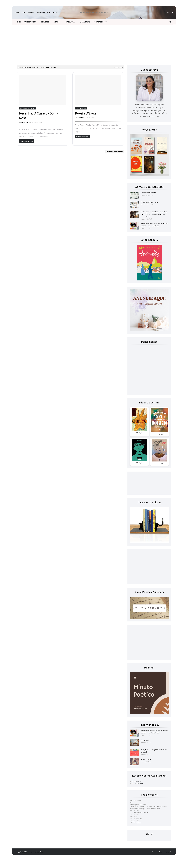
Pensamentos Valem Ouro (94, 12)
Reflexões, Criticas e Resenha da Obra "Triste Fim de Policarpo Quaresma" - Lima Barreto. (154, 214)
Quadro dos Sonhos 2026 (149, 202)
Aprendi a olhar (146, 759)
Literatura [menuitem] (70, 22)
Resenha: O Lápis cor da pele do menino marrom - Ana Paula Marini (154, 225)
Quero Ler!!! (145, 740)
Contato (31, 12)
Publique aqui (52, 12)
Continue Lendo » (27, 141)
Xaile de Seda (134, 811)
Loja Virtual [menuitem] (85, 22)
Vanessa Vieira (24, 122)
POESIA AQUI (134, 815)
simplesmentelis (136, 819)
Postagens (136, 781)
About (160, 852)
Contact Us (168, 852)
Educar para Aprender (138, 804)
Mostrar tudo (118, 67)
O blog (24, 12)
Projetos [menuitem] (45, 22)
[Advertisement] (89, 45)
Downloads (41, 12)
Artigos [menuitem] (57, 22)
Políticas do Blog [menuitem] (100, 22)
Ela (131, 802)
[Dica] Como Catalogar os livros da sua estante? (154, 751)
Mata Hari (133, 817)
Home (17, 12)
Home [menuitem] (19, 22)
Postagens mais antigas (114, 152)
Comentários (137, 783)
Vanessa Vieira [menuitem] (30, 22)
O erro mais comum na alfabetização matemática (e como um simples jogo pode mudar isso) (148, 807)
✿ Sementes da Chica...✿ (139, 813)
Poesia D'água (85, 113)
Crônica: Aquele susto (148, 193)
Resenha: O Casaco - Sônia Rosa (38, 115)
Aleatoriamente (135, 800)
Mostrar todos (135, 823)
